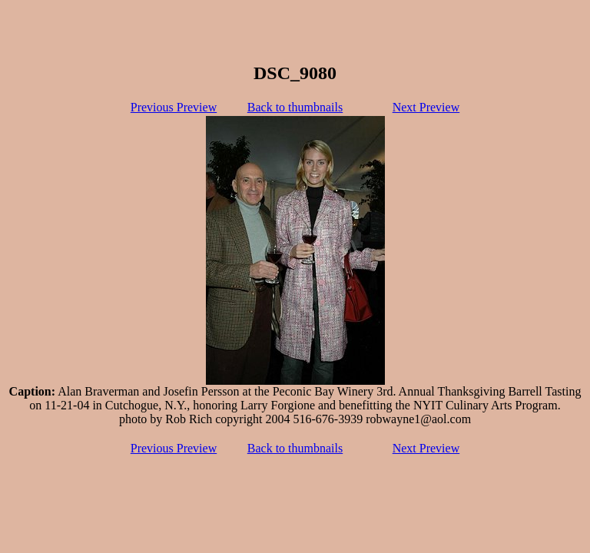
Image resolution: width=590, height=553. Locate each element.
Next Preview (426, 107)
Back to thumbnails (295, 107)
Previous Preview (174, 107)
